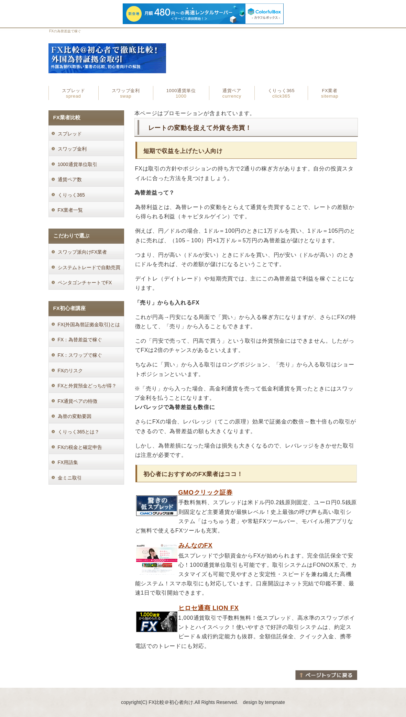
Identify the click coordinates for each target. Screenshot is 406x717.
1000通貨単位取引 (77, 164)
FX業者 (329, 93)
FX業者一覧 (70, 210)
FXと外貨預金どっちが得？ (87, 385)
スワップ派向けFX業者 (82, 252)
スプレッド (73, 93)
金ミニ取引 (70, 478)
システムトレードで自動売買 (89, 267)
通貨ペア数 (70, 179)
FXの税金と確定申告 (80, 447)
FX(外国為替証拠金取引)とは (89, 324)
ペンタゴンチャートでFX (85, 282)
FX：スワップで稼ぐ (80, 355)
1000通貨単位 (181, 93)
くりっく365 (281, 93)
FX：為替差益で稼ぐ (80, 339)
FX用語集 (68, 462)
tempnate (275, 702)
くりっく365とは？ (78, 431)
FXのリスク (70, 370)
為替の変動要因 (74, 416)
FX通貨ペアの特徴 (78, 401)
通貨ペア (231, 93)
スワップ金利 (126, 93)
